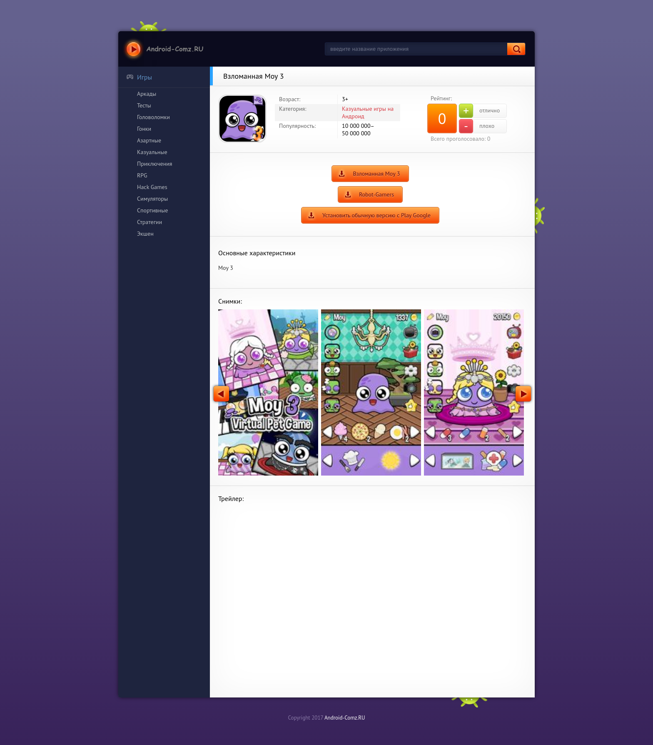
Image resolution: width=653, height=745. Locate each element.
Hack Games (152, 187)
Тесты (144, 105)
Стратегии (149, 222)
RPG (142, 175)
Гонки (144, 128)
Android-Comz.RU (344, 717)
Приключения (154, 163)
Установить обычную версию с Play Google (376, 215)
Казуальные (152, 152)
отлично (479, 111)
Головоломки (153, 117)
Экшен (145, 233)
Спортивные (152, 210)
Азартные (149, 140)
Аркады (146, 93)
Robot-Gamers (376, 194)
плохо (476, 126)
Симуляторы (152, 198)
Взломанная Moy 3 (376, 173)
